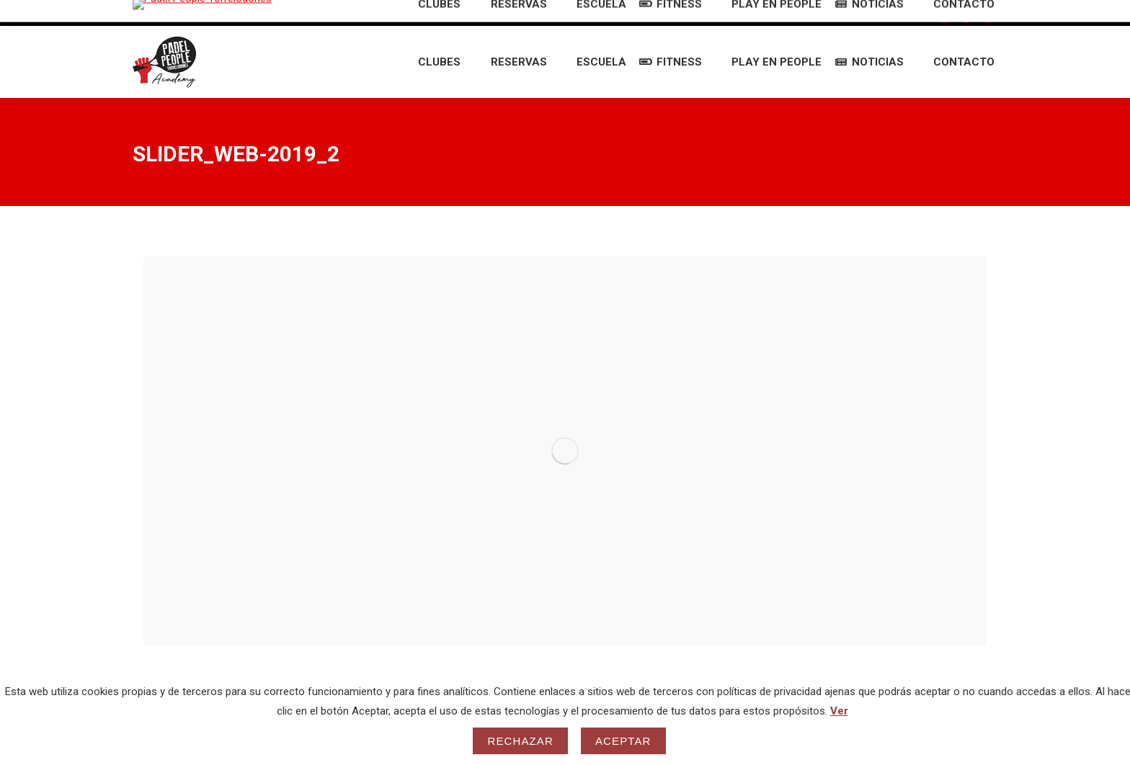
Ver (839, 710)
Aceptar (623, 741)
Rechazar (520, 741)
